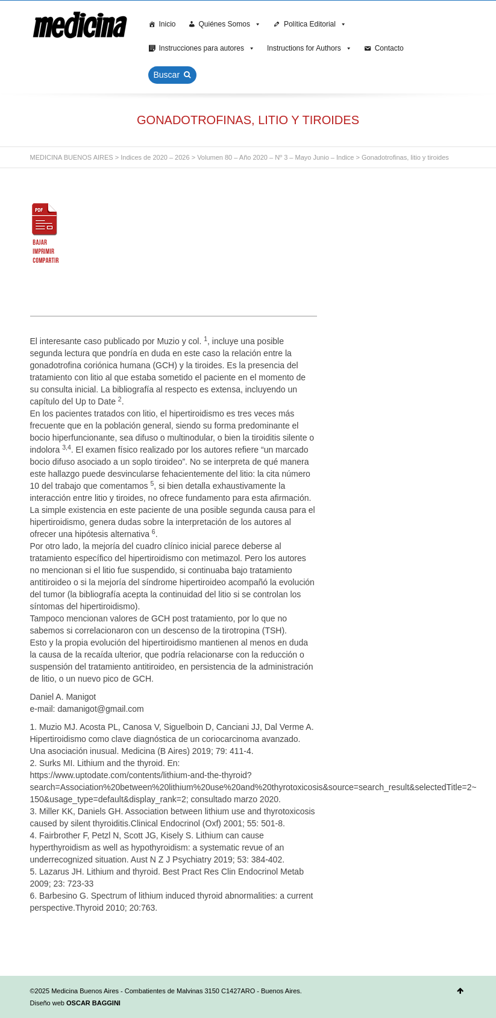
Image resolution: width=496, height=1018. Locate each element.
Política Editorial (315, 24)
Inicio (167, 24)
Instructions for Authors (309, 48)
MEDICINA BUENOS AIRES (71, 157)
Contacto (389, 48)
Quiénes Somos (230, 24)
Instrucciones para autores (207, 48)
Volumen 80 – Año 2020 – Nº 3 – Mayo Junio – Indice (275, 157)
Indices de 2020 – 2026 (155, 157)
